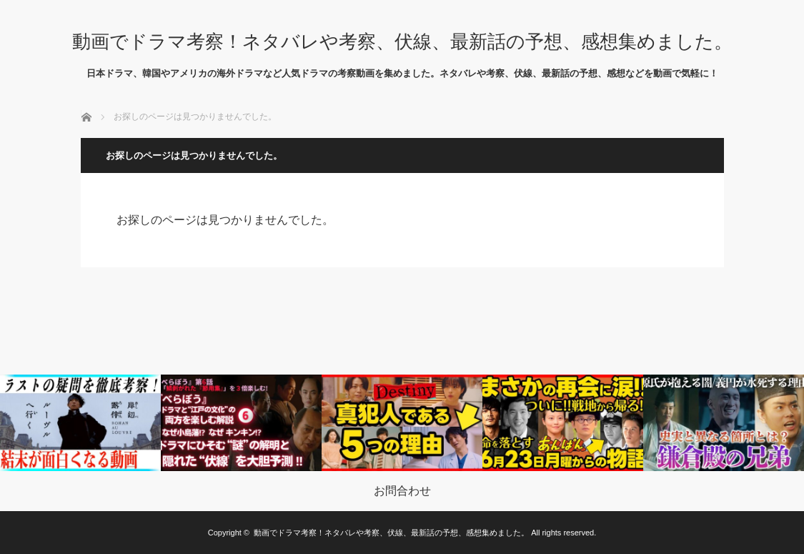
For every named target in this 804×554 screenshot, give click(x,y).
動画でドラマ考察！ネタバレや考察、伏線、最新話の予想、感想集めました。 (402, 41)
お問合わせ (402, 491)
